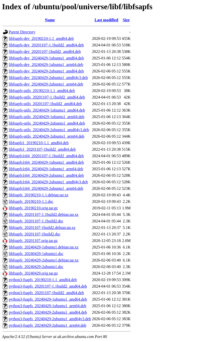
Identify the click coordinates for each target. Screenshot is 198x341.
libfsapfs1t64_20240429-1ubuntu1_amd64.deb (46, 162)
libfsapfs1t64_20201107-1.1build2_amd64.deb (46, 156)
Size (126, 20)
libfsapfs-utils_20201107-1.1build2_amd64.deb (47, 97)
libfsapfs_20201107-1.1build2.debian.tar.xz (43, 214)
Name (50, 20)
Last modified (106, 20)
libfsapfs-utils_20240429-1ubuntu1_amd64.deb (47, 110)
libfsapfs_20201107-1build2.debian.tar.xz (42, 227)
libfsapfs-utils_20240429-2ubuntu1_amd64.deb (47, 123)
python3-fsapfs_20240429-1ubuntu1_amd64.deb (48, 299)
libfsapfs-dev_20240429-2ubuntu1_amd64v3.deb (48, 77)
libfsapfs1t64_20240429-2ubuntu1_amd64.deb (46, 175)
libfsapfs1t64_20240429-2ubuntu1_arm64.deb (46, 188)
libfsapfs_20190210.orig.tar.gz (33, 208)
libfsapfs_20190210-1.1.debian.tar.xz (38, 195)
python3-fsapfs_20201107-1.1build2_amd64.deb (48, 286)
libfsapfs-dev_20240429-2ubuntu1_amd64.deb (46, 71)
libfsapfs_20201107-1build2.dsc (34, 234)
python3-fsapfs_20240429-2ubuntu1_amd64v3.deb (50, 319)
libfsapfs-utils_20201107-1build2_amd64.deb (45, 104)
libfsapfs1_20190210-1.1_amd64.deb (39, 143)
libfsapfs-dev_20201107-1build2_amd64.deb (45, 51)
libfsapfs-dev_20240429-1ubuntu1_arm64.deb (46, 64)
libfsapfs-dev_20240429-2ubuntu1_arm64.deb (46, 84)
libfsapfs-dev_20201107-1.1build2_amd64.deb (46, 45)
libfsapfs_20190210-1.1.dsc (31, 201)
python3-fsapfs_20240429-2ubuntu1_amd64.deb (48, 312)
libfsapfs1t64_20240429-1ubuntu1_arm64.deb (46, 169)
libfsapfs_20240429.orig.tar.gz (33, 273)
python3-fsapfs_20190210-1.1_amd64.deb (43, 280)
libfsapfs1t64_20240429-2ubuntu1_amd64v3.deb (48, 182)
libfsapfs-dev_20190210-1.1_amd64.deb (41, 38)
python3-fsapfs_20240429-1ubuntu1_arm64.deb (47, 306)
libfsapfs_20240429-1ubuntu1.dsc (36, 253)
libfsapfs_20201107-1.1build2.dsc (36, 221)
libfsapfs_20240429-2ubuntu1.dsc (36, 267)
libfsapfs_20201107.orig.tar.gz (33, 240)
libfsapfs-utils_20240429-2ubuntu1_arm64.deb (46, 136)
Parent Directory (22, 32)
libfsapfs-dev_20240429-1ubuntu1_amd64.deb (46, 58)
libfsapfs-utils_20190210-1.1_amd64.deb (42, 91)
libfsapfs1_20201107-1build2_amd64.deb (42, 149)
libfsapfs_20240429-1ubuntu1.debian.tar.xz (44, 247)
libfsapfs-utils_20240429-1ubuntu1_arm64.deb (46, 117)
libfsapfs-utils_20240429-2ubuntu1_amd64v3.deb (49, 130)
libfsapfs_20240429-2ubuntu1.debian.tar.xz (44, 260)
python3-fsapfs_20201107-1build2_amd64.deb (46, 293)
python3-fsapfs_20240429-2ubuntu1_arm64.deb (47, 325)
